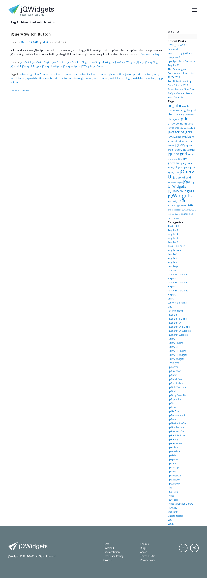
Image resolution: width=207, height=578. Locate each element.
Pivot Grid (173, 491)
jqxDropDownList (177, 395)
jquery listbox (187, 163)
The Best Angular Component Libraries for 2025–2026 (181, 73)
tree (191, 213)
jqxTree (172, 471)
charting (179, 114)
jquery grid (177, 154)
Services (107, 560)
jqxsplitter (181, 205)
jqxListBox (173, 411)
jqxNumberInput (176, 427)
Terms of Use (147, 556)
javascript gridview (181, 137)
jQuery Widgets (71, 66)
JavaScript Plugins (41, 62)
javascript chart (188, 128)
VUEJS (171, 523)
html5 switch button (61, 74)
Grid (170, 306)
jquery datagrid (184, 149)
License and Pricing (113, 556)
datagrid (174, 119)
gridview (173, 123)
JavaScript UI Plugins (79, 62)
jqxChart (172, 375)
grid (185, 118)
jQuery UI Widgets (52, 66)
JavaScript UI (59, 62)
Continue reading (151, 54)
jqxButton (99, 66)
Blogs (143, 548)
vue (178, 218)
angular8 (172, 262)
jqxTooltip (173, 467)
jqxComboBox (175, 383)
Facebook (183, 548)
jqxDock (172, 391)
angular (175, 105)
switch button (101, 78)
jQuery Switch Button (31, 34)
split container (174, 214)
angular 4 (173, 234)
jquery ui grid (182, 177)
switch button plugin (120, 78)
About (143, 552)
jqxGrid (182, 200)
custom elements (177, 302)
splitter (184, 213)
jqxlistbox (172, 205)
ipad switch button (97, 74)
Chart (171, 298)
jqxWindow (174, 483)
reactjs (191, 209)
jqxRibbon (173, 447)
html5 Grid (186, 123)
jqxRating (173, 439)
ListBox (191, 205)
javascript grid (180, 132)
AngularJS (173, 266)
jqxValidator (174, 479)
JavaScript (25, 62)
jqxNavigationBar (177, 423)
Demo (106, 543)
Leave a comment (20, 90)
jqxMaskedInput (176, 415)
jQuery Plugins (153, 62)
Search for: (174, 31)
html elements (175, 310)
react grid (173, 499)
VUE (170, 519)
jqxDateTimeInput (177, 387)
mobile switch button (56, 78)
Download (108, 548)
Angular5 (172, 254)
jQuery (140, 62)
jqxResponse (175, 443)
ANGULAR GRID (176, 246)
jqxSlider (172, 455)
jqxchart (172, 201)
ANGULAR (173, 226)
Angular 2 (173, 230)
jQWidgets (86, 66)
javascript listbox (176, 141)
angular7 (172, 258)
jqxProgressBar (176, 431)
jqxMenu (172, 419)
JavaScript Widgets (125, 62)
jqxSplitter (173, 459)
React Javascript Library (180, 503)
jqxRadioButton (176, 435)
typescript (173, 511)
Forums (144, 543)
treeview (171, 218)
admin (45, 42)
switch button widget (144, 78)
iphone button (116, 74)
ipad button (80, 74)
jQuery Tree (173, 172)
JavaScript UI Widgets (102, 62)
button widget (26, 74)
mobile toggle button (80, 78)
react (183, 209)
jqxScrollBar (174, 451)
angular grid (188, 110)
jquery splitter (189, 167)
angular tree (174, 250)
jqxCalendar (174, 371)
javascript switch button (138, 74)
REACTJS (172, 507)
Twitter (194, 548)
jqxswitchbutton (35, 78)
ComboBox (189, 114)
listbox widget (174, 210)
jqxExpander (174, 399)
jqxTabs (172, 463)
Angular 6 (173, 242)
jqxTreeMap (174, 475)
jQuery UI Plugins (31, 66)
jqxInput (172, 407)
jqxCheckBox (175, 379)
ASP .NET (173, 270)
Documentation (111, 552)
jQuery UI (16, 66)
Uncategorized (176, 515)
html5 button (42, 74)
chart (171, 114)
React (171, 495)
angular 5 (173, 238)
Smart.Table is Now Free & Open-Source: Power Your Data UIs (181, 93)
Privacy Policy (147, 560)
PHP (170, 487)
